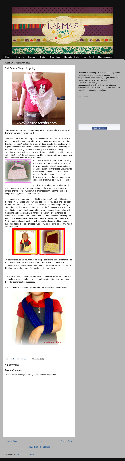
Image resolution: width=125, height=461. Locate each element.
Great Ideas (54, 57)
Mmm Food (89, 57)
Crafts (42, 57)
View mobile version (38, 446)
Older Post (66, 441)
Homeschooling (105, 57)
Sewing (31, 57)
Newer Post (11, 441)
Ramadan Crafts (71, 57)
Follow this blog (99, 128)
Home (8, 57)
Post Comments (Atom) (25, 454)
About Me (19, 57)
